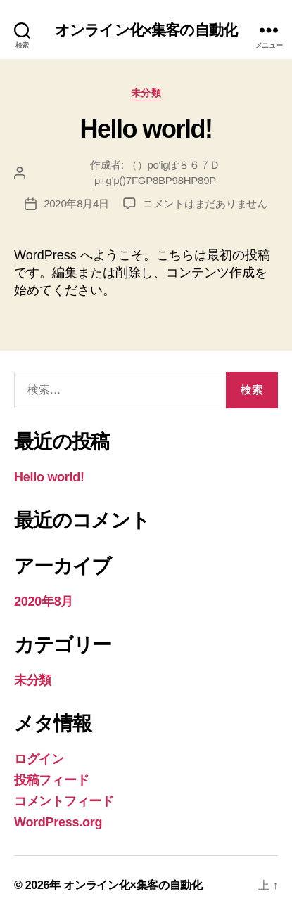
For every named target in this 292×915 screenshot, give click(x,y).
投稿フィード (51, 780)
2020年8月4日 (76, 203)
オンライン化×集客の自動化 (146, 29)
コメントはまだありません (205, 203)
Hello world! (146, 129)
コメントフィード (64, 801)
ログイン (39, 759)
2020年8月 (43, 602)
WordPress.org (58, 822)
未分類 (146, 92)
